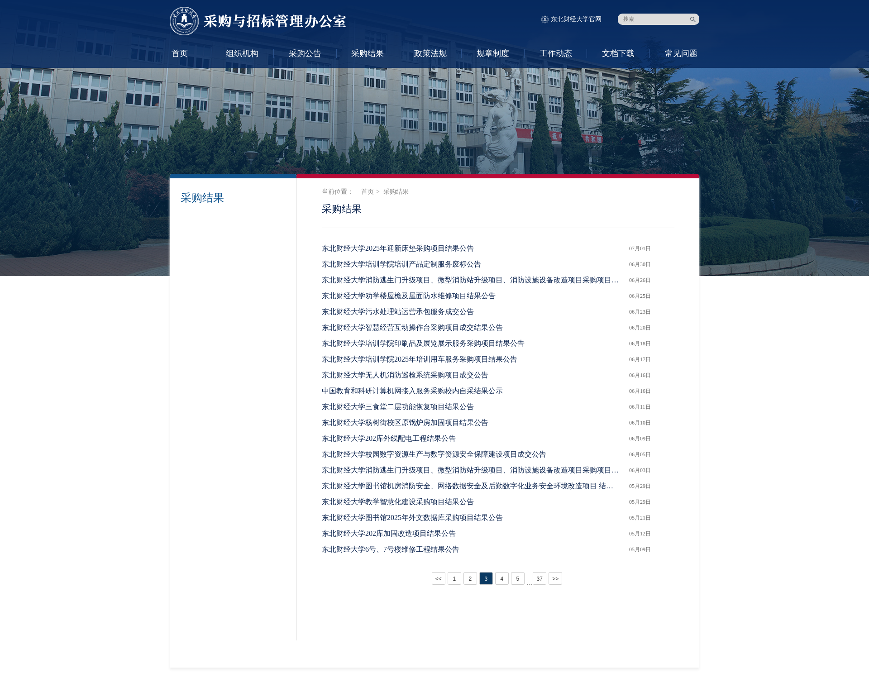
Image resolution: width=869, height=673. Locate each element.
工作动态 (556, 53)
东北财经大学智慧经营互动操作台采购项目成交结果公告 (412, 327)
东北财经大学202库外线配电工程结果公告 (389, 438)
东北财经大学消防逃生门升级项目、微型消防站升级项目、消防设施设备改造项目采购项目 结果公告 (471, 470)
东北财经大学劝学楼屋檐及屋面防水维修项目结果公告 (409, 296)
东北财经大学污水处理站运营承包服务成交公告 (398, 311)
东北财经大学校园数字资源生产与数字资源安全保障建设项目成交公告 (434, 454)
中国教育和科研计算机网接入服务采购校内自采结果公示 (412, 391)
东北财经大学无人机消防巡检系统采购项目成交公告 (405, 375)
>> (555, 579)
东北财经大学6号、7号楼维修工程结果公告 (390, 549)
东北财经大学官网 (576, 19)
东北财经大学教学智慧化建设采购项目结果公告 (398, 502)
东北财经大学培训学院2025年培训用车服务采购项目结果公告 (419, 359)
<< (438, 579)
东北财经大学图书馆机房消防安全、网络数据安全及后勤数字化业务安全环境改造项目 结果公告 (471, 486)
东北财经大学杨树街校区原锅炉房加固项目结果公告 (405, 422)
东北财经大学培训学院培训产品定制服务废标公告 (401, 264)
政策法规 (430, 53)
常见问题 (681, 53)
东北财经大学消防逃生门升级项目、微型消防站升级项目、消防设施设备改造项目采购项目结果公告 (471, 280)
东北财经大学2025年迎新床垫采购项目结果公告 (398, 248)
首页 (180, 53)
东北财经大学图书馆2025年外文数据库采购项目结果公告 (412, 517)
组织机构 (242, 53)
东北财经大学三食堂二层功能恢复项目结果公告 (398, 406)
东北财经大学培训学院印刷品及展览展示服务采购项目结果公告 (423, 343)
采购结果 (367, 53)
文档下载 (618, 53)
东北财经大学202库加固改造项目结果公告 (389, 533)
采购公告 (305, 53)
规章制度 (493, 53)
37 (539, 579)
